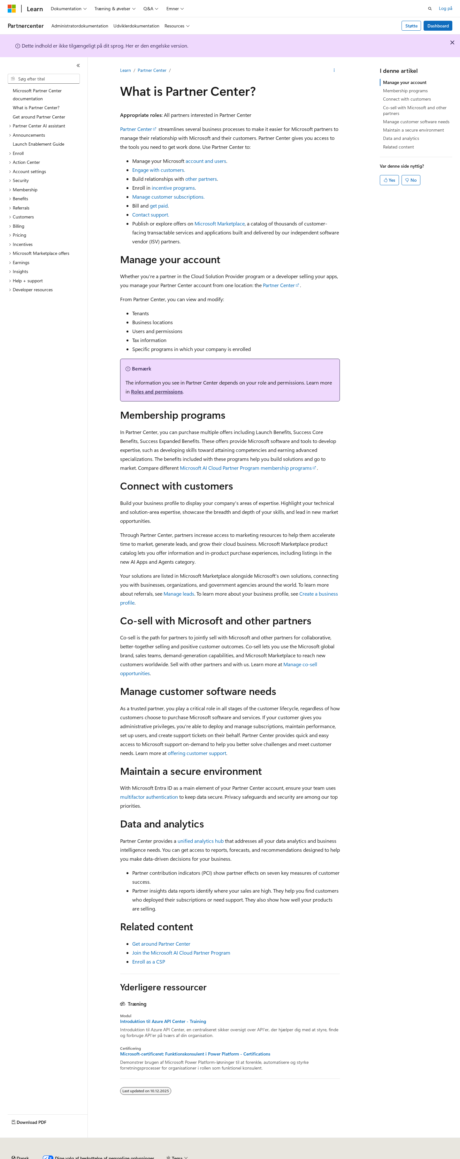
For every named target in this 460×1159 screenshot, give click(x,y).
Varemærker (419, 1156)
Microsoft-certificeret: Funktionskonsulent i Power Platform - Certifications (195, 1054)
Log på (445, 8)
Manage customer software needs (416, 121)
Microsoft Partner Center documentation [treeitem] (37, 95)
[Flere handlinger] (334, 70)
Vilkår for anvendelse (378, 1156)
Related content (398, 147)
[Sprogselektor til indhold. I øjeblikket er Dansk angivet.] (20, 1141)
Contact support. (150, 214)
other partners (201, 178)
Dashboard (438, 26)
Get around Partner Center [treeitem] (39, 117)
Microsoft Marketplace (220, 223)
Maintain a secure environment (413, 130)
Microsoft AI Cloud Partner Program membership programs (246, 467)
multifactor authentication (149, 796)
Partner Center (152, 70)
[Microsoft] (12, 8)
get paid (159, 205)
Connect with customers (407, 99)
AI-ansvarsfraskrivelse (29, 1156)
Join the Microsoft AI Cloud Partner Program (181, 952)
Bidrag (128, 1156)
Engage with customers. (158, 169)
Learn (125, 70)
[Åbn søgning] (430, 8)
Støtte (411, 26)
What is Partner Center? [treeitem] (36, 107)
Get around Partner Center (161, 943)
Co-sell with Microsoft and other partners (415, 110)
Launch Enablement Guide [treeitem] (38, 144)
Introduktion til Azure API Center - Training (163, 1021)
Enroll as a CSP (148, 961)
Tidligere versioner (75, 1156)
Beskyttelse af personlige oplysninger (178, 1156)
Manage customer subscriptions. (168, 196)
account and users (206, 160)
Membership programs (405, 91)
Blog (105, 1156)
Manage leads (179, 593)
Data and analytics (401, 138)
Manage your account (404, 82)
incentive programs (173, 187)
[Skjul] (78, 65)
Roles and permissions (157, 391)
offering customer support (197, 753)
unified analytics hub (201, 840)
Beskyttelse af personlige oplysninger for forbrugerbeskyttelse (286, 1156)
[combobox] (44, 79)
